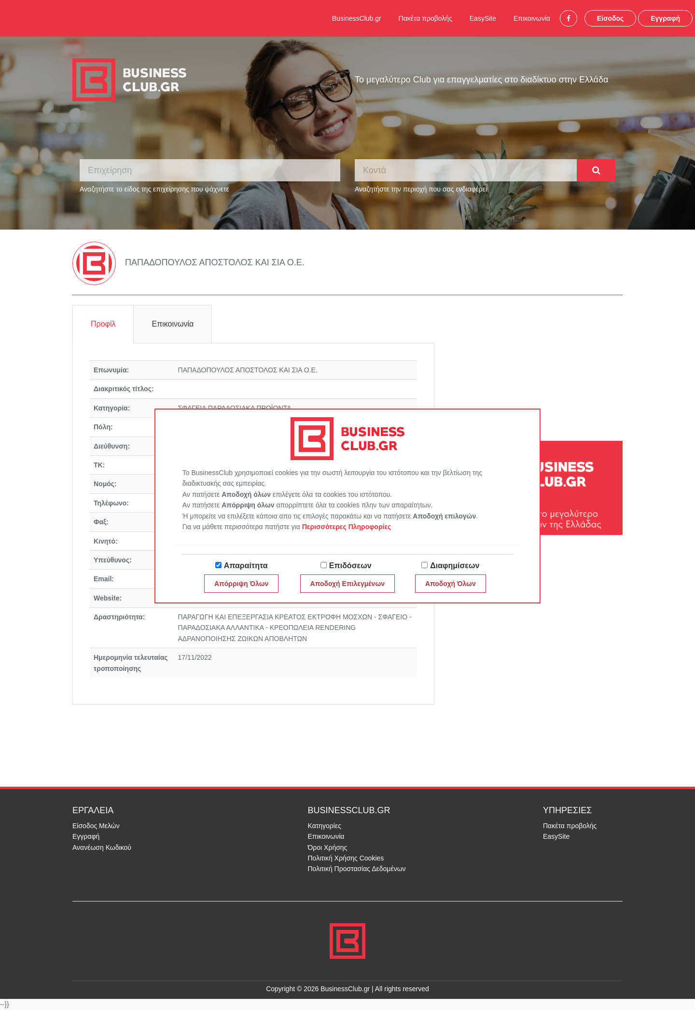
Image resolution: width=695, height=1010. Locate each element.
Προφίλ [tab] (103, 324)
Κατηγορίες (324, 826)
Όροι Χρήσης (328, 847)
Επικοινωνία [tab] (173, 324)
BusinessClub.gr (356, 18)
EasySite (483, 18)
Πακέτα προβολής (425, 18)
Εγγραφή (665, 18)
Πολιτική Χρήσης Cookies (346, 858)
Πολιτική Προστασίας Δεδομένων (357, 869)
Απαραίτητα (246, 565)
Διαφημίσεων (454, 565)
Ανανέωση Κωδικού (101, 847)
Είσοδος (610, 18)
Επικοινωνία (532, 18)
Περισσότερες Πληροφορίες (346, 527)
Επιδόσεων (350, 565)
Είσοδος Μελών (96, 826)
